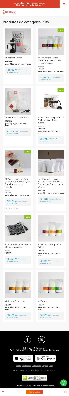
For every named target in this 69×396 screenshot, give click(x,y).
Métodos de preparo (40, 366)
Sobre (18, 366)
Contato (22, 370)
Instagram (41, 337)
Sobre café (26, 366)
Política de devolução (34, 370)
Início (15, 370)
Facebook (27, 337)
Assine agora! (34, 392)
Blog (51, 366)
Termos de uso (50, 370)
